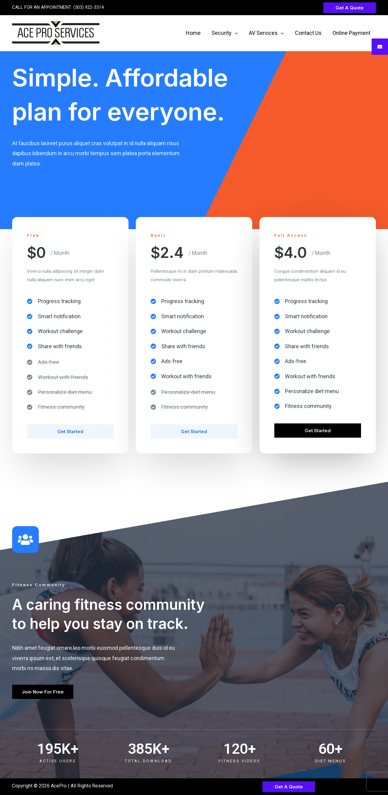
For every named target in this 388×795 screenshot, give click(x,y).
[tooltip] (380, 46)
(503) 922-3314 (88, 7)
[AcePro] (55, 32)
